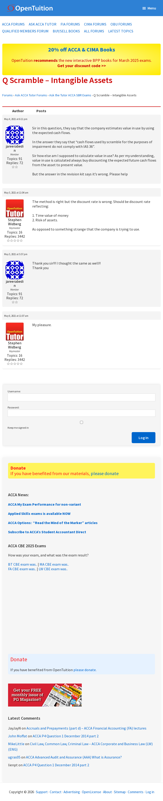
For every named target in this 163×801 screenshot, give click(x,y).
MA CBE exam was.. (54, 564)
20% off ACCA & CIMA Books (81, 49)
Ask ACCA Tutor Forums (31, 95)
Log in (150, 792)
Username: (14, 391)
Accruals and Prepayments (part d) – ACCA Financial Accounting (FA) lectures (86, 728)
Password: (13, 407)
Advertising (72, 792)
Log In (143, 437)
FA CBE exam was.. (22, 569)
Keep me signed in (18, 427)
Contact (55, 792)
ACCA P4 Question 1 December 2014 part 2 (66, 736)
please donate (105, 473)
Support (42, 792)
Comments (136, 792)
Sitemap (120, 792)
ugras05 (14, 757)
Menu (152, 8)
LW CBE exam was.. (53, 569)
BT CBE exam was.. (22, 564)
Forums (7, 95)
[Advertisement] (81, 612)
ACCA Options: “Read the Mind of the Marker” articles (53, 522)
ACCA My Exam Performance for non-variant (44, 504)
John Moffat (17, 736)
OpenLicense (92, 792)
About (107, 792)
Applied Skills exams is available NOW (39, 513)
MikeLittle (16, 743)
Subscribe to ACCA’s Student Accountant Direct (47, 532)
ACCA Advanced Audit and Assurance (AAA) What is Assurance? (74, 757)
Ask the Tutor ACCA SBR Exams (70, 95)
